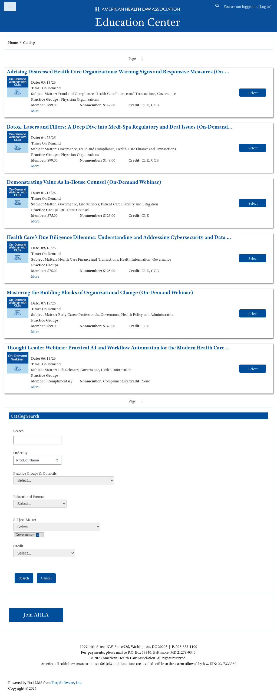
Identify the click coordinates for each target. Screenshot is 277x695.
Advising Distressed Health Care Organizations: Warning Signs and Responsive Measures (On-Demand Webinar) (119, 71)
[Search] (37, 440)
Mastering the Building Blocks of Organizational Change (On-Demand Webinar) (100, 292)
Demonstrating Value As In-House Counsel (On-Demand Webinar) (84, 182)
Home (13, 42)
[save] (24, 578)
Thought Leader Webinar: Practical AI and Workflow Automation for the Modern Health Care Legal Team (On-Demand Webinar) (119, 347)
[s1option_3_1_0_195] (37, 460)
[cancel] (46, 578)
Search (18, 430)
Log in (265, 6)
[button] (217, 7)
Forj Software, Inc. (66, 682)
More (35, 110)
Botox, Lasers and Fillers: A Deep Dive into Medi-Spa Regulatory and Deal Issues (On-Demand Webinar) (119, 126)
